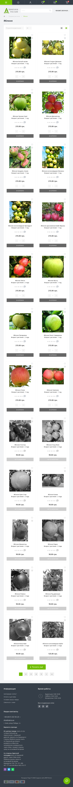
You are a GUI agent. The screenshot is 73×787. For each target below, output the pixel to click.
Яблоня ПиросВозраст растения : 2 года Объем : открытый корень (53, 546)
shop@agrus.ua (9, 720)
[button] (30, 2)
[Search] (50, 11)
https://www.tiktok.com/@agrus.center (47, 706)
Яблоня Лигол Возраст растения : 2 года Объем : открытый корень (20, 282)
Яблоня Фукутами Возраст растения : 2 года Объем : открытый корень (20, 646)
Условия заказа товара (11, 700)
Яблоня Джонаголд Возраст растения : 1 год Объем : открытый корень (53, 118)
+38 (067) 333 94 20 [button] (12, 717)
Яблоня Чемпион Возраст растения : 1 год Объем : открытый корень (53, 392)
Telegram (9, 769)
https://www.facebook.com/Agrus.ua (39, 706)
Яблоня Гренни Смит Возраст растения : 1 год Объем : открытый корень (20, 118)
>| (52, 674)
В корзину (20, 81)
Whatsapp (12, 769)
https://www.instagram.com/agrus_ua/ (43, 706)
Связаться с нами (9, 702)
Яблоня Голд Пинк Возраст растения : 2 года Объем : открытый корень (53, 447)
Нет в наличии (20, 459)
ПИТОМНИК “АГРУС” (10, 694)
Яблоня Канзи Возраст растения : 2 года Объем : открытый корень (53, 496)
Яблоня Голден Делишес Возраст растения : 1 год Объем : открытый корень (53, 63)
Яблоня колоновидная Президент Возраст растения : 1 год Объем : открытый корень (20, 228)
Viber (5, 769)
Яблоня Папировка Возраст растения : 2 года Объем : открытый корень (20, 337)
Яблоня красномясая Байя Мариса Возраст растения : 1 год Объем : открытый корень (53, 228)
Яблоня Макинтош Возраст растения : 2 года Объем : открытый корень (20, 546)
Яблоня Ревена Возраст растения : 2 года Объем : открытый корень (20, 596)
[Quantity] (20, 76)
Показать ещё (36, 667)
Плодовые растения (14, 16)
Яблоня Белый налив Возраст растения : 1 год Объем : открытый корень (20, 63)
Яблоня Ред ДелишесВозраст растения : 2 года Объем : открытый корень (53, 596)
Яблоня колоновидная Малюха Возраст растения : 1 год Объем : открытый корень (53, 173)
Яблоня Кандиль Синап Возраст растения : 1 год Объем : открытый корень (20, 173)
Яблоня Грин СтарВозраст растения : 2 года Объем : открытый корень (20, 496)
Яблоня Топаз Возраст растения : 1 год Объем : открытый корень (20, 392)
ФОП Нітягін (48, 778)
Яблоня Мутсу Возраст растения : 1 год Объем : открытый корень (53, 282)
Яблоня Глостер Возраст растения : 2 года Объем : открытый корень (20, 447)
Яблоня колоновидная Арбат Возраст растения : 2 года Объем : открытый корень (53, 646)
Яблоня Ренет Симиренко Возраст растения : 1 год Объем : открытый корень (53, 337)
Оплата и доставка (10, 697)
